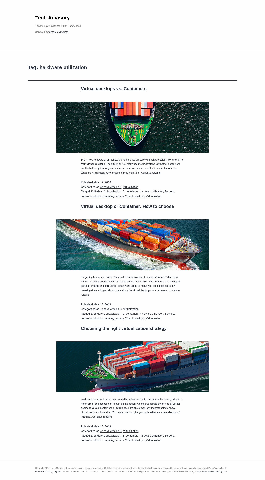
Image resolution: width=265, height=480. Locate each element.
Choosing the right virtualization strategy (124, 328)
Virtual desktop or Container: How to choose (127, 206)
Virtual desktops (134, 196)
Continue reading (151, 172)
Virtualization (130, 187)
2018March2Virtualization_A (107, 191)
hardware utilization (151, 191)
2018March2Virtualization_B (107, 435)
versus (120, 196)
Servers (169, 191)
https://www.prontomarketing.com (212, 471)
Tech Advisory (52, 17)
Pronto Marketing (58, 31)
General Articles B (111, 431)
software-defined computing (97, 196)
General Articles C (111, 309)
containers (132, 191)
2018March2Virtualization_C (108, 313)
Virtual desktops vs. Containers (114, 88)
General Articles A (110, 187)
